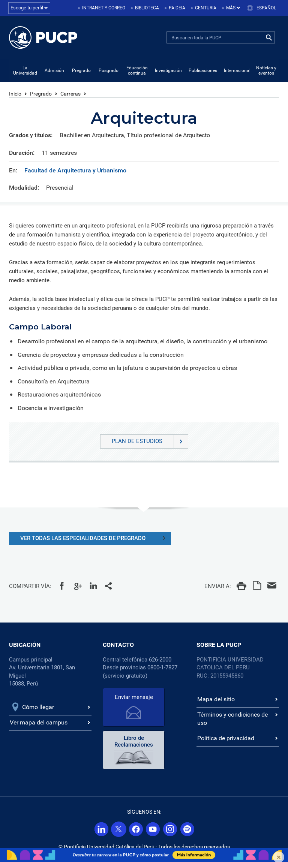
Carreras (70, 94)
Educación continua (137, 70)
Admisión (54, 70)
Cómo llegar (38, 707)
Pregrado (81, 70)
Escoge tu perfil (29, 7)
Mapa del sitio (216, 699)
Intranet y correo (103, 7)
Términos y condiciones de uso (232, 719)
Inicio (15, 94)
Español (266, 7)
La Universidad (25, 70)
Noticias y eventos (266, 70)
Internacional (237, 70)
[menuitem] (102, 8)
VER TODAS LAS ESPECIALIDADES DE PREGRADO (95, 538)
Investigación (168, 70)
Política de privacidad (225, 738)
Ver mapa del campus (39, 722)
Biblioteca (147, 7)
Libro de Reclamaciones (133, 741)
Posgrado (108, 70)
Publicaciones (203, 70)
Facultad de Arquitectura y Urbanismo (75, 170)
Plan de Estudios (150, 441)
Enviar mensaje (134, 697)
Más (233, 7)
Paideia (177, 7)
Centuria (205, 7)
